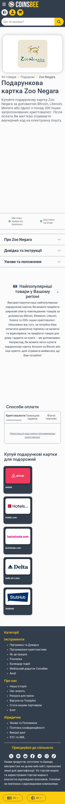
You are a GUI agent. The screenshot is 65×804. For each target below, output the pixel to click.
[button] (4, 4)
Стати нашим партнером (26, 705)
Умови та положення (22, 261)
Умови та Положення (23, 723)
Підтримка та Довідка (24, 645)
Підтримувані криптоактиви (28, 649)
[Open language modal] (4, 12)
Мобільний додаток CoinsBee (28, 668)
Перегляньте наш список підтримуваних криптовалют (32, 435)
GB (36, 798)
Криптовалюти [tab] (13, 415)
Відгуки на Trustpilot (23, 700)
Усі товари (8, 77)
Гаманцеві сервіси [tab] (32, 417)
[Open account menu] (12, 12)
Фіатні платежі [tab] (51, 417)
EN (12, 798)
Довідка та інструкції (23, 250)
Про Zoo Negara (18, 239)
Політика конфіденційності (27, 727)
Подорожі (28, 77)
